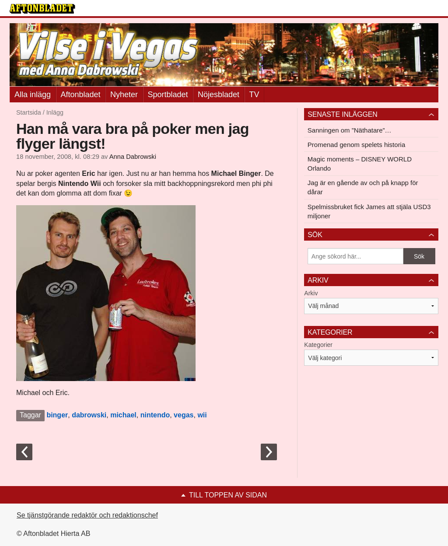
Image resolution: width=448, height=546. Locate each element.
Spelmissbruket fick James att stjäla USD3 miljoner (369, 211)
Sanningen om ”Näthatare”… (350, 130)
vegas (183, 415)
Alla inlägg (32, 94)
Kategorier (318, 344)
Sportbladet (168, 94)
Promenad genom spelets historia (356, 144)
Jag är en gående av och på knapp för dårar (363, 187)
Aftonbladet (81, 94)
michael (123, 415)
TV (254, 94)
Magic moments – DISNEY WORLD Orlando (360, 163)
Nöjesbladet (218, 94)
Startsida (28, 112)
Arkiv (311, 293)
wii (201, 415)
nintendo (155, 415)
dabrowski (89, 415)
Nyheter (124, 94)
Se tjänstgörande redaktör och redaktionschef (87, 515)
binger (57, 415)
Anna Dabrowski (132, 156)
